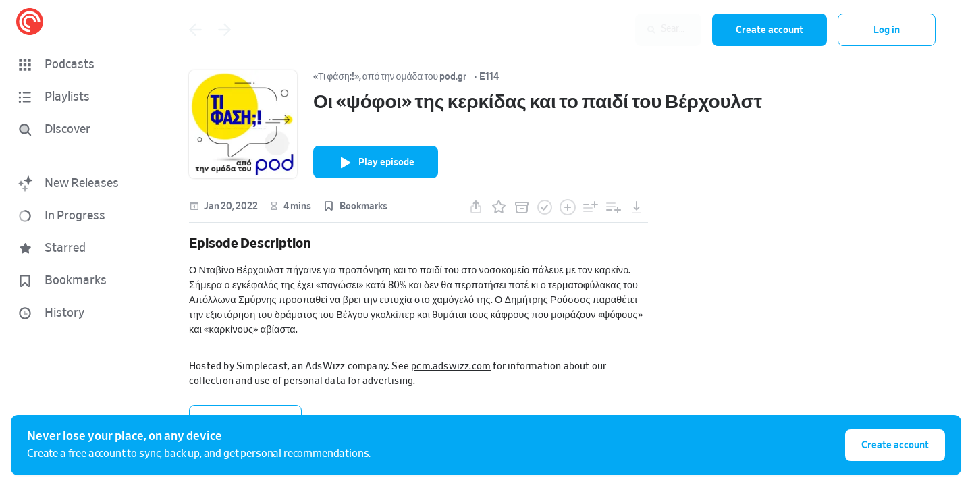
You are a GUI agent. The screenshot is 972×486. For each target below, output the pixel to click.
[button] (81, 65)
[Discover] (78, 129)
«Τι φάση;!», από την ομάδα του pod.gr (389, 77)
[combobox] (613, 30)
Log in (886, 30)
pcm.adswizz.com (451, 366)
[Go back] (195, 29)
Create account (769, 30)
